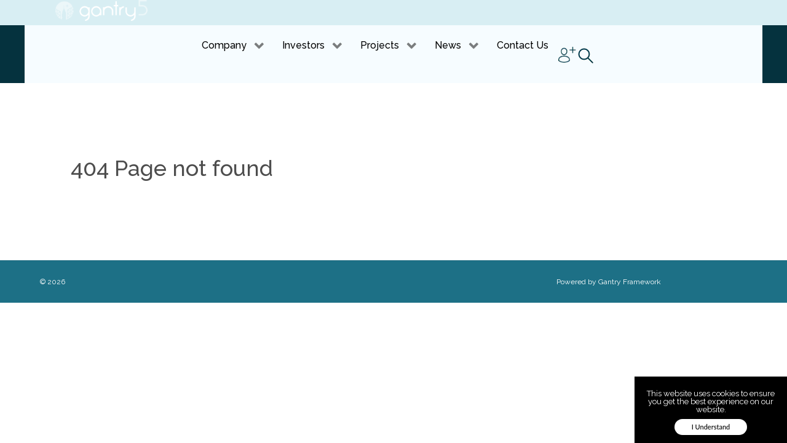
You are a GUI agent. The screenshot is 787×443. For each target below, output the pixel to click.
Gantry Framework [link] (629, 281)
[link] (101, 10)
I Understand (711, 427)
